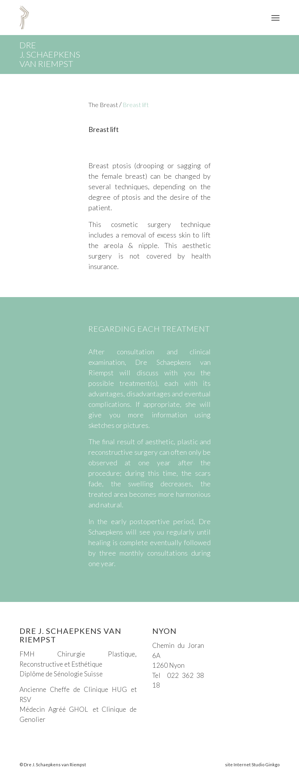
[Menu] (275, 17)
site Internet (238, 764)
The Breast (103, 104)
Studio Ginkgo (266, 764)
